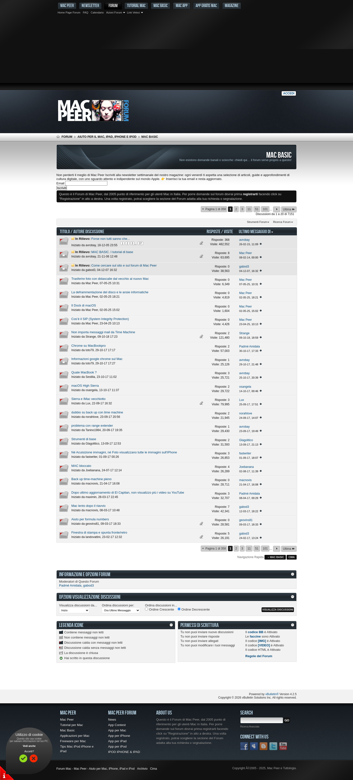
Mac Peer (92, 283)
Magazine (232, 5)
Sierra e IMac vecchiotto (88, 399)
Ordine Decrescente (193, 609)
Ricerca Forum (282, 221)
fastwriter (91, 457)
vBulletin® (271, 694)
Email (60, 183)
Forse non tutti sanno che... (110, 239)
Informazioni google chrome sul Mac (97, 359)
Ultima (289, 209)
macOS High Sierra (85, 385)
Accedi (288, 93)
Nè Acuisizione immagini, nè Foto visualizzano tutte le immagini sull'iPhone (124, 452)
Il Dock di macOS (83, 305)
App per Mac (117, 730)
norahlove (92, 417)
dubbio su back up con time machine (97, 412)
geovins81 (92, 523)
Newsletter (90, 5)
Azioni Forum (114, 12)
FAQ (85, 12)
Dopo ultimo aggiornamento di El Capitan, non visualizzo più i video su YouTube (127, 492)
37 (140, 243)
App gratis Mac (206, 5)
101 (265, 209)
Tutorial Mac (136, 5)
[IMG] (262, 641)
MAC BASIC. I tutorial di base (112, 252)
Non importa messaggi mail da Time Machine (103, 332)
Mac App (182, 5)
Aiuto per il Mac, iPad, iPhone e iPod (107, 137)
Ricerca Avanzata (249, 726)
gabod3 (90, 270)
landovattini (93, 537)
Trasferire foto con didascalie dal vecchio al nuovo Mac (110, 279)
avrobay (91, 245)
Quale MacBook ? (84, 372)
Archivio (142, 768)
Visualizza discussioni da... (78, 605)
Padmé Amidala (70, 585)
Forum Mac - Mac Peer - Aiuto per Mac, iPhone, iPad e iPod (95, 768)
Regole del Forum (258, 656)
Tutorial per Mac (71, 725)
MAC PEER (67, 5)
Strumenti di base (83, 439)
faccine (255, 636)
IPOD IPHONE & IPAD (124, 752)
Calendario (97, 12)
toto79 (90, 350)
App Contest (117, 725)
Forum (113, 5)
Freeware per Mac (73, 741)
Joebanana (93, 470)
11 (249, 209)
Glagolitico (92, 443)
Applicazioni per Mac (74, 736)
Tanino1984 (93, 430)
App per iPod (117, 746)
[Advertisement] (176, 52)
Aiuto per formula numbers (90, 519)
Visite (228, 231)
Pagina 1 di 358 (215, 209)
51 (256, 209)
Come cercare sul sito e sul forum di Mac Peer (124, 265)
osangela (92, 390)
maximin (91, 497)
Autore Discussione (88, 231)
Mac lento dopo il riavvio (88, 506)
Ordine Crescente (159, 609)
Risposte (213, 231)
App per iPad (117, 741)
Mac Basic (160, 5)
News (112, 719)
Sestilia (90, 377)
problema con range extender (92, 425)
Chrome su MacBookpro (88, 345)
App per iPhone (119, 736)
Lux (88, 403)
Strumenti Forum (257, 221)
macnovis (92, 483)
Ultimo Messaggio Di (256, 231)
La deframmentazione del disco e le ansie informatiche (109, 292)
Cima (292, 557)
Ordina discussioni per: (118, 605)
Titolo (65, 231)
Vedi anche (29, 746)
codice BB (256, 632)
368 (227, 240)
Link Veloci (133, 12)
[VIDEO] (264, 645)
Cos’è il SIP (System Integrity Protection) (100, 319)
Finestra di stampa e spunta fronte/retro (99, 532)
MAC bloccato (81, 466)
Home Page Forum (69, 12)
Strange (91, 336)
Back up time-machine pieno (91, 479)
